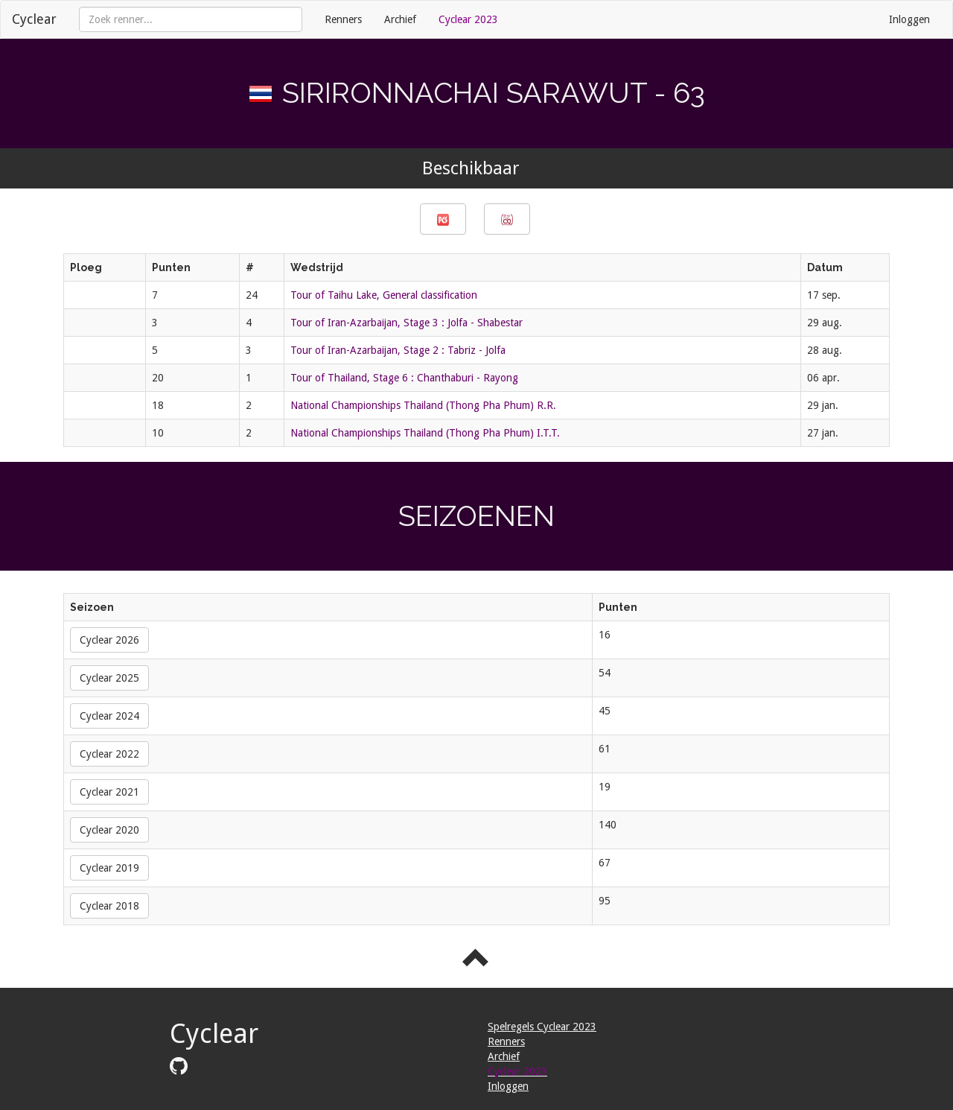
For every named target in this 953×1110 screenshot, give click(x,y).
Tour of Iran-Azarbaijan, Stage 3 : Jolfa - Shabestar (406, 323)
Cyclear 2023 (468, 19)
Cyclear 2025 (109, 678)
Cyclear (34, 19)
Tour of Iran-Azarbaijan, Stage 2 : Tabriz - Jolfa (398, 350)
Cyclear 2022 (109, 754)
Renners (343, 19)
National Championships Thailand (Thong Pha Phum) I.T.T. (425, 433)
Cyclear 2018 (109, 906)
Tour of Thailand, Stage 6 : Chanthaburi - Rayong (404, 378)
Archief (400, 19)
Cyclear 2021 (109, 792)
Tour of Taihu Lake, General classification (383, 295)
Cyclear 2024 (109, 716)
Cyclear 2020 (109, 830)
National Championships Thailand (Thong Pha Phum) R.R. (423, 405)
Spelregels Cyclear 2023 (542, 1027)
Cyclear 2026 (109, 640)
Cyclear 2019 (109, 868)
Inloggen (909, 19)
